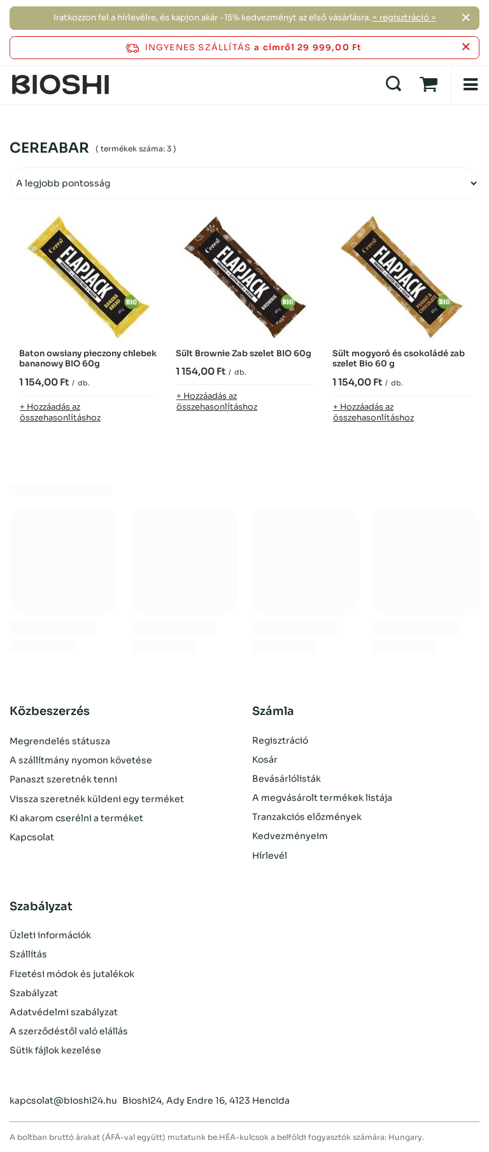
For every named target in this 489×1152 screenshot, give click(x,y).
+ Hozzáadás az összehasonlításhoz (60, 412)
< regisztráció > (404, 17)
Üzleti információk (50, 935)
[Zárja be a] (465, 18)
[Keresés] (393, 85)
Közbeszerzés (50, 711)
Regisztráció (280, 740)
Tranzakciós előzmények (307, 816)
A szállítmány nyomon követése (81, 759)
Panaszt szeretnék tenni (63, 778)
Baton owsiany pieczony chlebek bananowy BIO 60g (88, 359)
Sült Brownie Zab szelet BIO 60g (243, 354)
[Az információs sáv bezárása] (465, 47)
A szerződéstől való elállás (69, 1031)
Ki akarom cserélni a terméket (76, 816)
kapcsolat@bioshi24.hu (63, 1100)
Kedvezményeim (290, 836)
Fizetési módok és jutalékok (72, 974)
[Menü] (470, 85)
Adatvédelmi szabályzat (64, 1012)
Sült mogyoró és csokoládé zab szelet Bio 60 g (398, 359)
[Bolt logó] (60, 84)
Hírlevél (269, 855)
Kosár (265, 759)
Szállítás (28, 954)
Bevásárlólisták (286, 778)
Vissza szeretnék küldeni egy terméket (97, 797)
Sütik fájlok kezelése (55, 1050)
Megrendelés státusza (60, 740)
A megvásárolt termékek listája (322, 797)
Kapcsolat (32, 836)
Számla (273, 711)
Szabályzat (34, 993)
